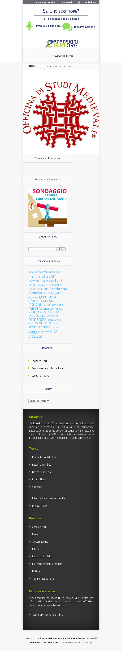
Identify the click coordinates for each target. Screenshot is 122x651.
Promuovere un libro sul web (48, 368)
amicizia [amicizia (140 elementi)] (54, 272)
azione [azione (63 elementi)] (50, 281)
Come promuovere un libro (47, 614)
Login (78, 2)
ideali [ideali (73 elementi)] (53, 297)
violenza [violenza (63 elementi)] (43, 332)
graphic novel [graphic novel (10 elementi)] (33, 297)
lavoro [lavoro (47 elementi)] (55, 304)
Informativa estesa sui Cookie (48, 498)
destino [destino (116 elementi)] (34, 289)
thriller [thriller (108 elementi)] (44, 327)
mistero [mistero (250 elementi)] (35, 308)
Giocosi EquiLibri (41, 541)
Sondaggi (37, 486)
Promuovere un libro (46, 2)
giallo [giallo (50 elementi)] (57, 293)
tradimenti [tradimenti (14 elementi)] (55, 328)
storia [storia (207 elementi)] (33, 327)
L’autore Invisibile (41, 556)
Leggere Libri (39, 360)
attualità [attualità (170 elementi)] (49, 277)
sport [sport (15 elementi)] (54, 323)
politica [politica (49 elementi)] (54, 311)
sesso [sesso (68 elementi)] (58, 319)
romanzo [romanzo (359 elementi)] (37, 319)
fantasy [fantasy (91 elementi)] (48, 293)
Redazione (90, 2)
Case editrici (39, 526)
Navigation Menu (63, 56)
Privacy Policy (40, 505)
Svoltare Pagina (40, 375)
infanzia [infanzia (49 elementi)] (33, 300)
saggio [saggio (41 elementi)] (50, 319)
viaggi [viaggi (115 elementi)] (33, 332)
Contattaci (66, 2)
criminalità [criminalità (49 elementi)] (55, 285)
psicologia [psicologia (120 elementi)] (50, 315)
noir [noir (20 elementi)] (30, 312)
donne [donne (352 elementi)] (47, 288)
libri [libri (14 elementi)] (61, 305)
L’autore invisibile (41, 464)
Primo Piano (39, 479)
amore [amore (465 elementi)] (35, 276)
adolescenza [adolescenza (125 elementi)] (38, 272)
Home (32, 66)
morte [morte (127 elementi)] (48, 308)
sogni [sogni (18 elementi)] (31, 323)
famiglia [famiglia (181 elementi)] (35, 293)
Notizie (36, 571)
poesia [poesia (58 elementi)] (37, 311)
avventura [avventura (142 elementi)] (36, 281)
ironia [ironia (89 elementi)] (46, 304)
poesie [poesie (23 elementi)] (45, 312)
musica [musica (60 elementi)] (58, 308)
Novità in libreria (41, 472)
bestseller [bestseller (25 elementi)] (43, 285)
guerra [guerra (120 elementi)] (44, 297)
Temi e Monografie (43, 578)
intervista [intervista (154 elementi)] (46, 300)
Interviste (37, 549)
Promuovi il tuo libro (48, 25)
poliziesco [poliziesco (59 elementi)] (34, 315)
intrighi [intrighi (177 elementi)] (34, 304)
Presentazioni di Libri (44, 457)
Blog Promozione (84, 26)
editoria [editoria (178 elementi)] (60, 289)
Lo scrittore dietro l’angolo (47, 563)
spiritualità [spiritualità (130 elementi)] (43, 323)
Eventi (35, 534)
